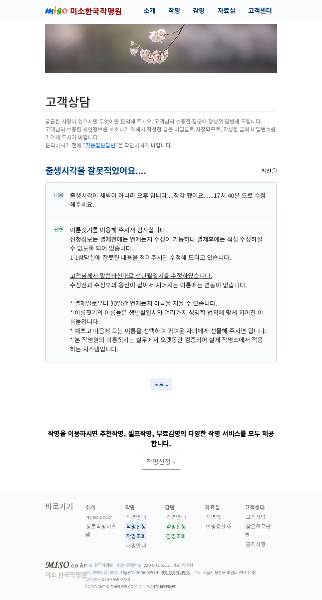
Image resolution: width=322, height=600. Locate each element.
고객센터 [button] (260, 10)
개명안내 (136, 546)
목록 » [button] (161, 385)
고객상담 (256, 517)
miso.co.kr (99, 517)
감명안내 (176, 517)
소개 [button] (150, 10)
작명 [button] (174, 10)
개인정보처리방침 (175, 572)
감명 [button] (199, 10)
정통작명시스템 (100, 530)
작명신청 (136, 526)
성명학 (213, 517)
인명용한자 (218, 526)
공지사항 (256, 544)
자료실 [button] (227, 10)
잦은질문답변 (100, 145)
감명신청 (176, 526)
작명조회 (136, 536)
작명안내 (136, 517)
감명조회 (176, 536)
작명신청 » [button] (161, 461)
